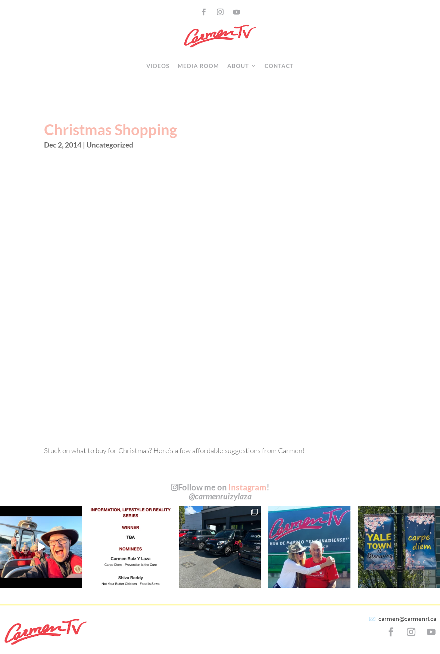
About (238, 65)
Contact (279, 65)
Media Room (198, 65)
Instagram (247, 487)
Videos (157, 65)
